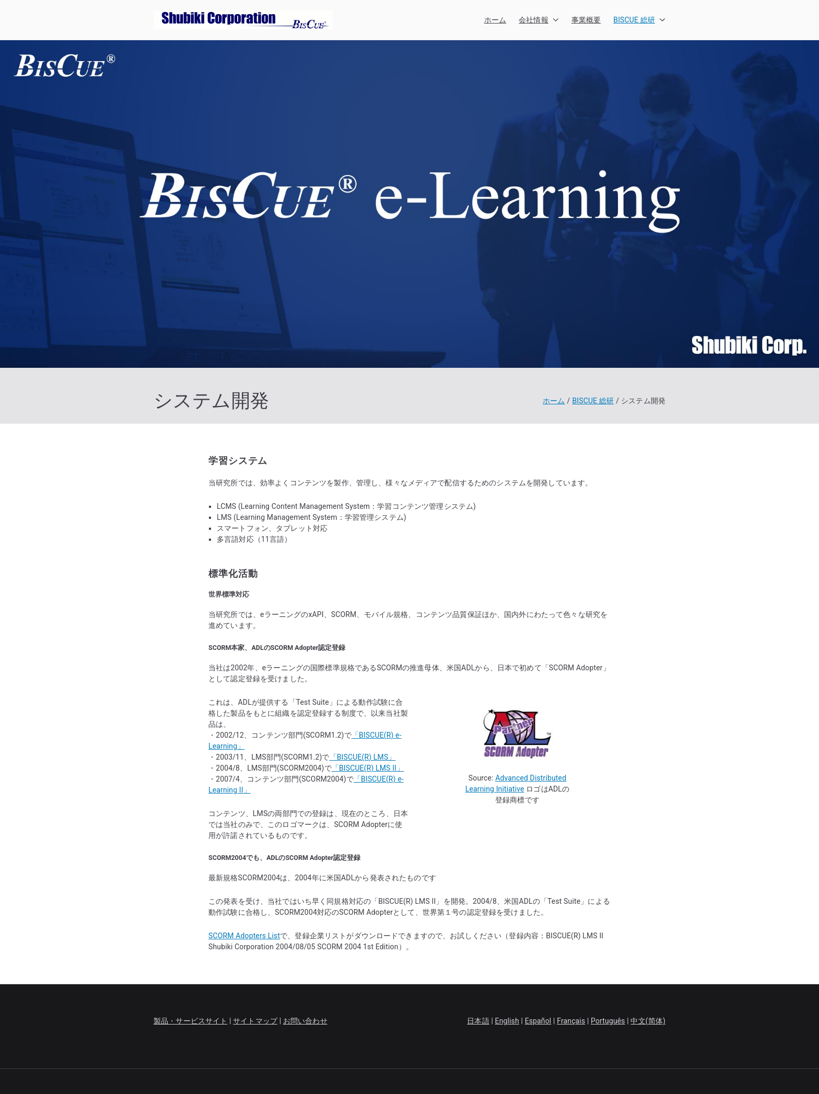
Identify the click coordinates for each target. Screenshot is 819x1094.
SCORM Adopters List (244, 936)
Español (538, 1021)
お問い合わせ (305, 1021)
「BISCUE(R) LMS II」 (368, 768)
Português (608, 1021)
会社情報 (539, 20)
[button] (553, 20)
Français (571, 1021)
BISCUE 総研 (639, 20)
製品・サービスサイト (190, 1021)
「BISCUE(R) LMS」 (363, 757)
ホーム (495, 20)
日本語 (478, 1021)
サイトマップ (255, 1021)
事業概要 (586, 20)
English (507, 1021)
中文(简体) (647, 1021)
